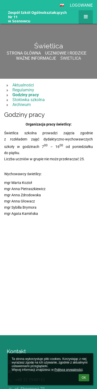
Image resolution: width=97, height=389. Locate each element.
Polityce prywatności (68, 370)
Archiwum (21, 104)
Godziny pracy (25, 94)
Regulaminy (23, 89)
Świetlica (70, 58)
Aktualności (23, 85)
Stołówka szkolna (28, 99)
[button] (62, 5)
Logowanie (81, 5)
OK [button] (84, 377)
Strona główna (24, 53)
